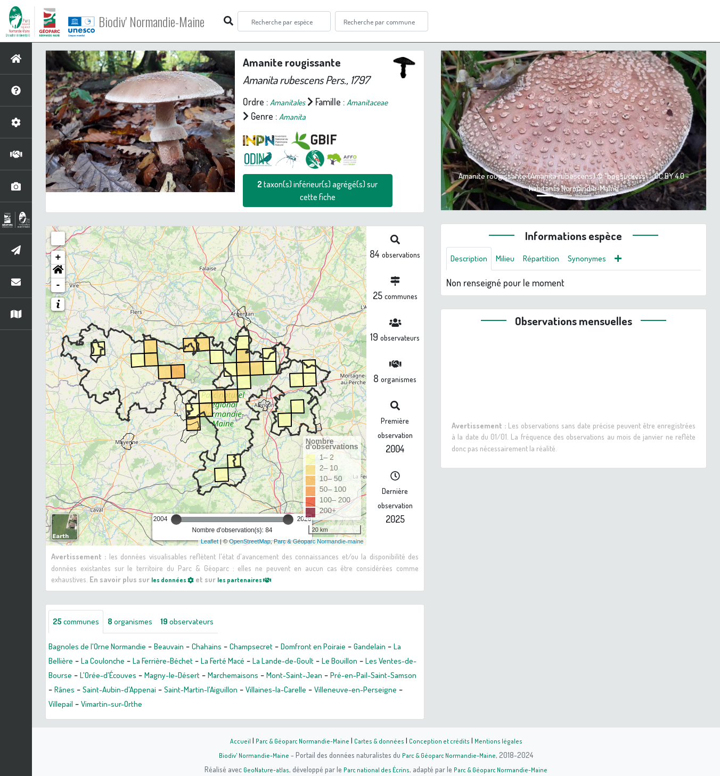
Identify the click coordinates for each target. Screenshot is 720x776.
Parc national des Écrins (374, 769)
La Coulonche (165, 662)
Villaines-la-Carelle (127, 706)
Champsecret (280, 648)
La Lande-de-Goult (373, 662)
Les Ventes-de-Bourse (141, 677)
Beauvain (187, 648)
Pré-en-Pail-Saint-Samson (169, 691)
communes (80, 623)
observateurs (207, 623)
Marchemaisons (367, 677)
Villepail (288, 706)
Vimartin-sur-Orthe (346, 706)
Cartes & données (381, 740)
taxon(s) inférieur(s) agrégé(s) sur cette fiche (317, 190)
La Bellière (112, 662)
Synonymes (604, 260)
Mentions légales (505, 740)
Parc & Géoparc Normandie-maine (319, 541)
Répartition (552, 260)
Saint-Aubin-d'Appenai (300, 691)
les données (176, 579)
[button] (58, 271)
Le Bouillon (69, 677)
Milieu (512, 260)
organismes (142, 623)
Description (472, 260)
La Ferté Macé (304, 662)
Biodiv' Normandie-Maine (175, 21)
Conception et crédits (444, 740)
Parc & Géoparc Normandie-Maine (299, 740)
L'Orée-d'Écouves (225, 677)
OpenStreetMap (250, 541)
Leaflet (209, 541)
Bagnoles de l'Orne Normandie (105, 648)
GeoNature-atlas (259, 769)
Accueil (232, 740)
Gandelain (66, 662)
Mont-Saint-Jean (80, 691)
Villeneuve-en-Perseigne (218, 706)
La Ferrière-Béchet (234, 662)
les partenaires (257, 579)
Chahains (229, 648)
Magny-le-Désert (298, 677)
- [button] (58, 285)
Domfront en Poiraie (352, 648)
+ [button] (58, 257)
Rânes (239, 691)
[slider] (176, 519)
